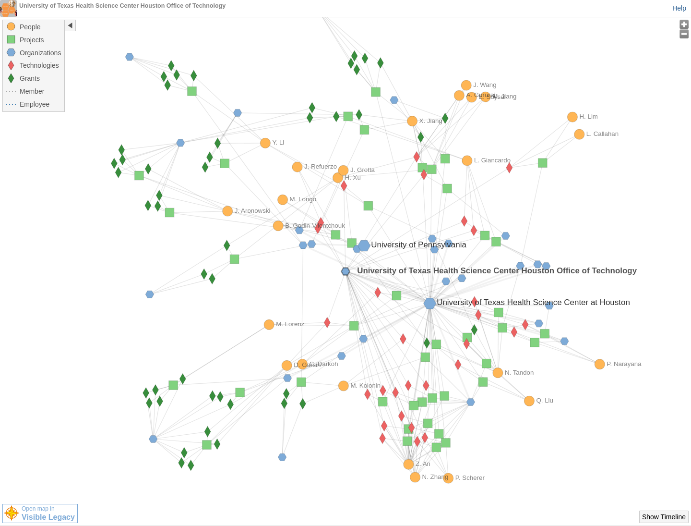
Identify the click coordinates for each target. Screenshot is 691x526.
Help (679, 8)
